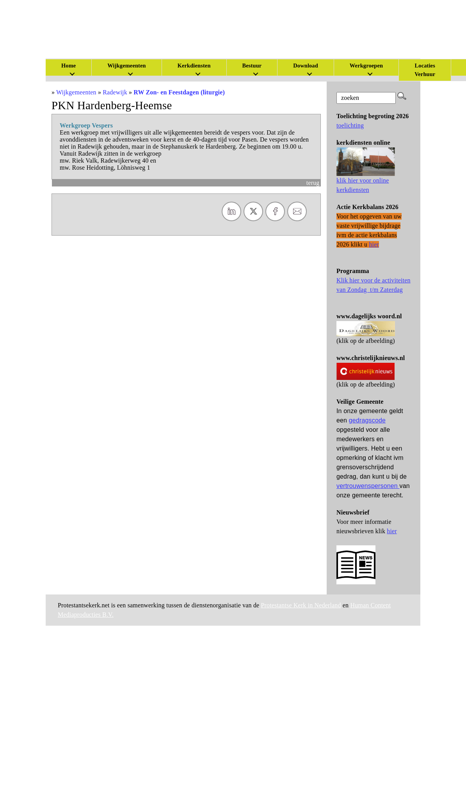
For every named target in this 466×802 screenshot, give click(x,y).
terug (313, 182)
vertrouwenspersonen (368, 486)
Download (305, 65)
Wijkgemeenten (126, 65)
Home (68, 65)
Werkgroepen (366, 65)
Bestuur (252, 65)
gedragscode (367, 420)
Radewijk (115, 92)
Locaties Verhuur (424, 69)
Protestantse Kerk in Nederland (301, 605)
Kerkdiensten (194, 65)
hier (392, 531)
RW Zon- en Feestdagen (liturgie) (179, 92)
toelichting (350, 125)
